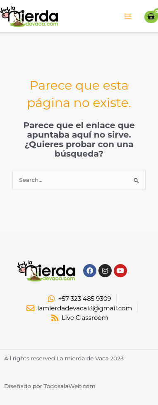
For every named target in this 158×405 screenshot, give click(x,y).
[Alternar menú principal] (128, 16)
